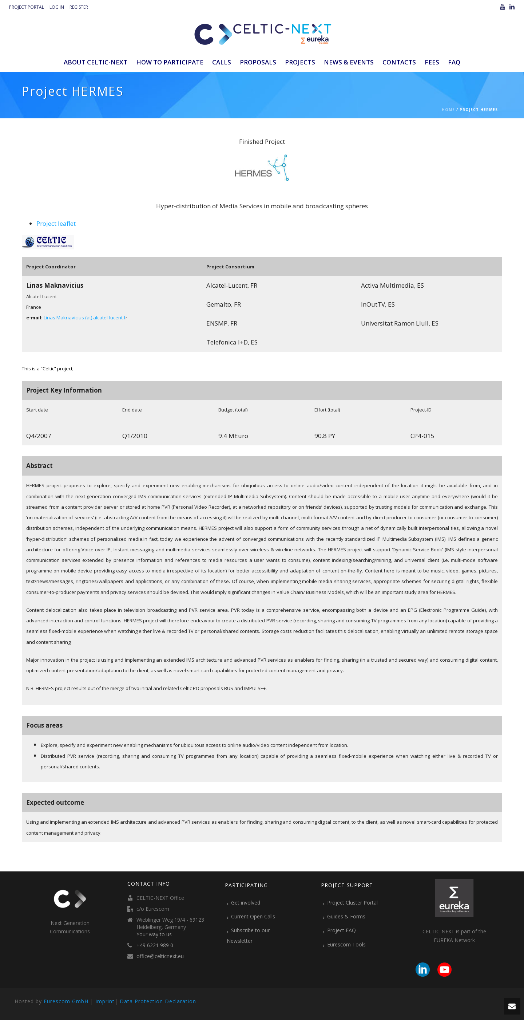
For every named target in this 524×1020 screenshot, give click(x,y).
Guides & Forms (344, 916)
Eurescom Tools (344, 944)
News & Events (349, 62)
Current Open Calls (251, 916)
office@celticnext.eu (160, 956)
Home (448, 109)
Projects (300, 62)
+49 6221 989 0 (154, 945)
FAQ (454, 62)
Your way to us (154, 934)
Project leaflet (56, 223)
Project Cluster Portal (350, 902)
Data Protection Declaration (158, 1001)
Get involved (243, 902)
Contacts (399, 62)
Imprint (105, 1001)
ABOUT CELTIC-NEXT (95, 62)
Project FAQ (339, 930)
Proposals (258, 62)
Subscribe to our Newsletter (248, 935)
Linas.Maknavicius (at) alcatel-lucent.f (85, 317)
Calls (221, 62)
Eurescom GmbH (66, 1001)
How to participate (169, 62)
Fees (432, 62)
